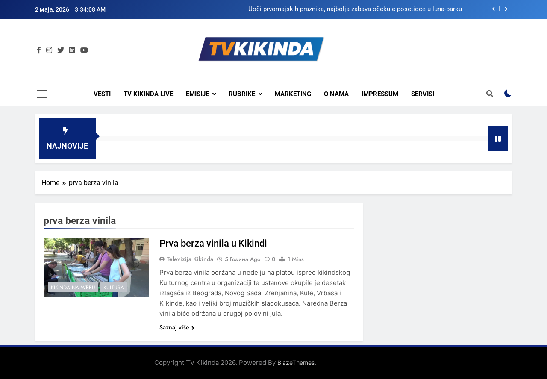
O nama (336, 94)
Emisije (197, 94)
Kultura (113, 287)
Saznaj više (176, 327)
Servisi (422, 94)
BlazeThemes (296, 362)
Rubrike (242, 94)
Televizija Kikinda (190, 259)
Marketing (293, 94)
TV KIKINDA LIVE (148, 94)
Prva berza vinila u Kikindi (213, 243)
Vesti (102, 94)
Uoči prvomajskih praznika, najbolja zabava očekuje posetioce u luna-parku (355, 9)
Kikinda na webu (73, 287)
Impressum (380, 94)
